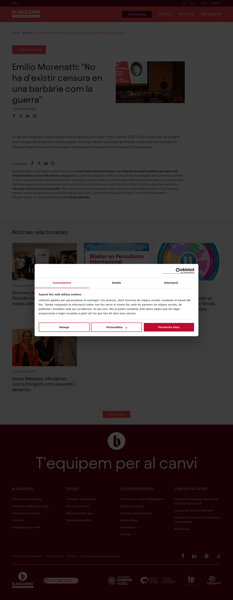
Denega (64, 327)
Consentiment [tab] (62, 282)
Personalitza (116, 327)
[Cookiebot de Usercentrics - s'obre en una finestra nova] (178, 271)
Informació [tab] (171, 282)
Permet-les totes (168, 327)
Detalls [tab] (116, 282)
